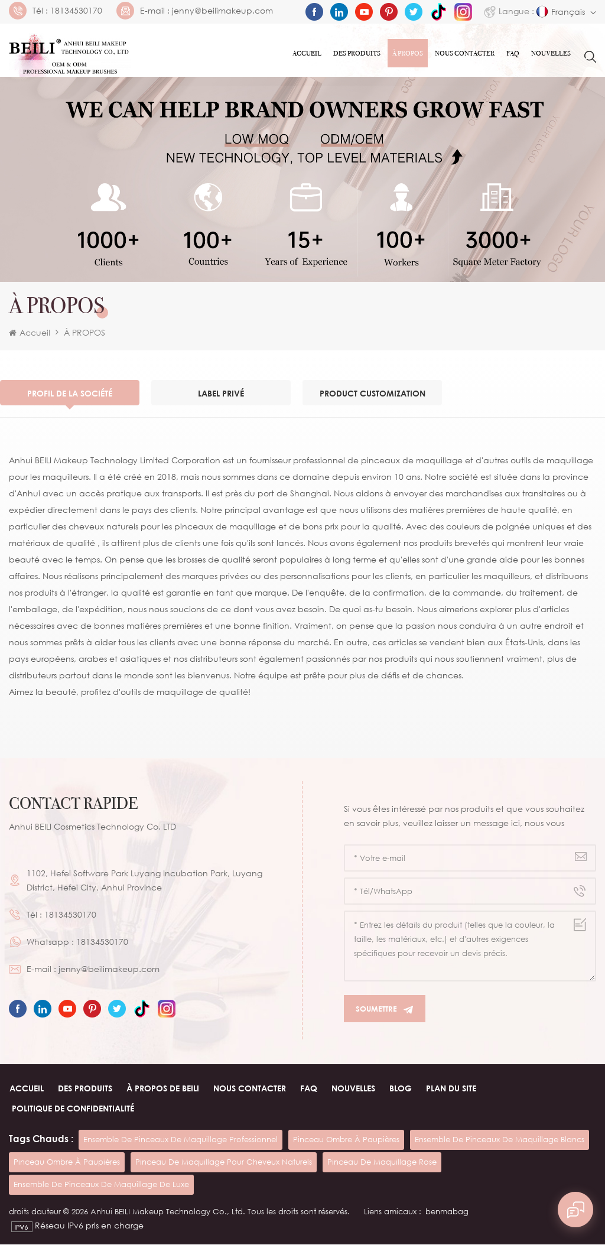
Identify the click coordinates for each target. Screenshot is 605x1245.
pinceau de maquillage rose (382, 1162)
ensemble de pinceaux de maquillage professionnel (180, 1140)
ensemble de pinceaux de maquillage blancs (499, 1140)
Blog (400, 1089)
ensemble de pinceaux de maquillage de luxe (101, 1184)
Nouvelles (551, 53)
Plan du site (450, 1089)
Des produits (356, 53)
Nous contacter (465, 53)
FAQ (512, 53)
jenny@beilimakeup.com (222, 10)
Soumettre (385, 1010)
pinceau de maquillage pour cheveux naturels (223, 1162)
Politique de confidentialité (73, 1109)
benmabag (447, 1212)
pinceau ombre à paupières (346, 1140)
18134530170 (76, 10)
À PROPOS (407, 53)
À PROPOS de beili (162, 1089)
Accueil (306, 53)
